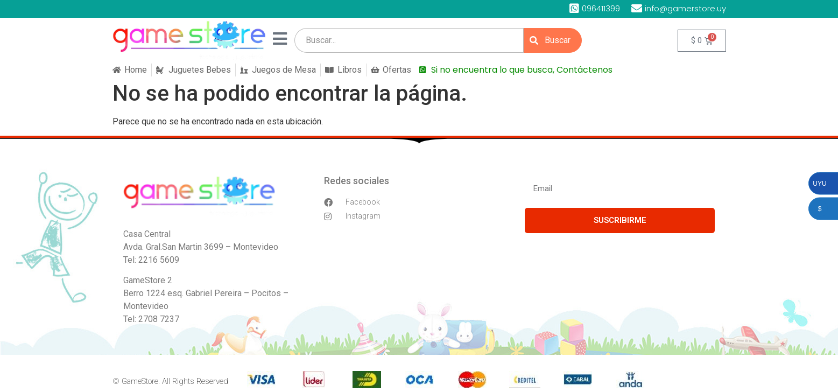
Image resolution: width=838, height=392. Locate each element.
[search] (409, 40)
